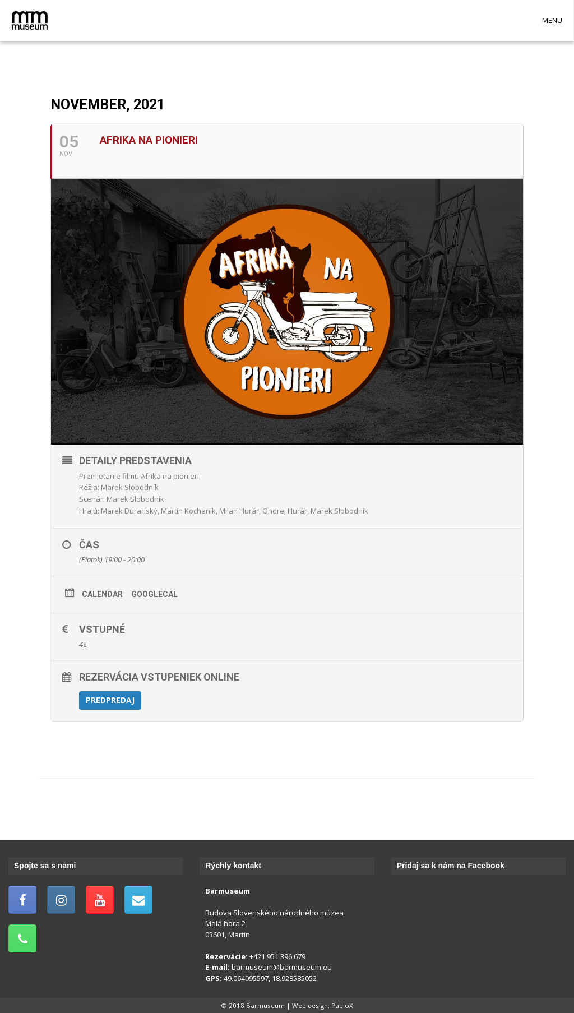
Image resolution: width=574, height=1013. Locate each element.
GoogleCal (154, 594)
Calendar (102, 594)
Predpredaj (110, 700)
